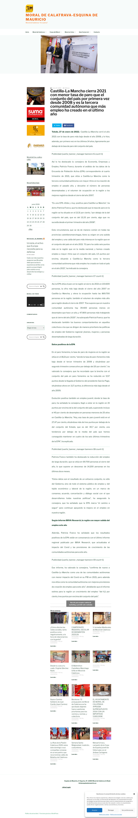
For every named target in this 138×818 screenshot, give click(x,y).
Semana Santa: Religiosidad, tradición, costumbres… (80, 745)
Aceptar (94, 810)
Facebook (69, 125)
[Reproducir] (29, 305)
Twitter (58, 125)
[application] (36, 302)
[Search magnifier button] (43, 286)
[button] (134, 794)
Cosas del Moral (56, 32)
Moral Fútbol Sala (33, 183)
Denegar (111, 810)
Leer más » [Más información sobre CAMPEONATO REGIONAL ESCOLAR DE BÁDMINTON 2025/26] (74, 641)
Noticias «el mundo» (35, 238)
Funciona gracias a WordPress (49, 813)
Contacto (97, 32)
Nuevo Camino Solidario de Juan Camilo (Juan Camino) (58, 701)
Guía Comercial (85, 32)
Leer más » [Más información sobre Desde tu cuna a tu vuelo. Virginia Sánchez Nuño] (53, 677)
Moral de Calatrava (40, 32)
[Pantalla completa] (43, 305)
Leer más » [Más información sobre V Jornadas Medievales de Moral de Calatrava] (96, 636)
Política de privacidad (116, 814)
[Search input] (34, 286)
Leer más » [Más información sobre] (96, 670)
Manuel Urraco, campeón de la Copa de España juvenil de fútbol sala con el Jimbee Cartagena (101, 747)
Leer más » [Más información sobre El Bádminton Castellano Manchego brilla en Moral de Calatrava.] (74, 679)
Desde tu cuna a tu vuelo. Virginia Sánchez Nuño (59, 668)
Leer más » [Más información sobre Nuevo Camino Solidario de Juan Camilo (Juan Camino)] (53, 711)
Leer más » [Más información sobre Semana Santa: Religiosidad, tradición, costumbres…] (74, 754)
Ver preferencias (127, 810)
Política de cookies (104, 814)
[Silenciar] (41, 305)
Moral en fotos (70, 32)
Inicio (27, 32)
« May (30, 229)
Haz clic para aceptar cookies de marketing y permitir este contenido (80, 604)
